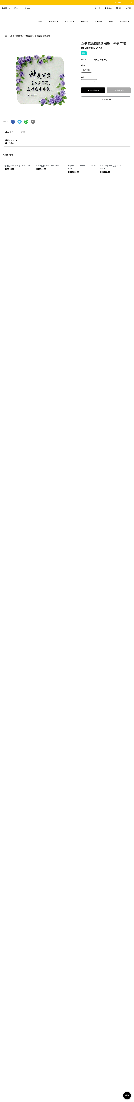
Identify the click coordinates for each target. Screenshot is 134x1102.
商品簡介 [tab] (9, 132)
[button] (13, 122)
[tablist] (67, 133)
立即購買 (118, 2)
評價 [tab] (23, 132)
